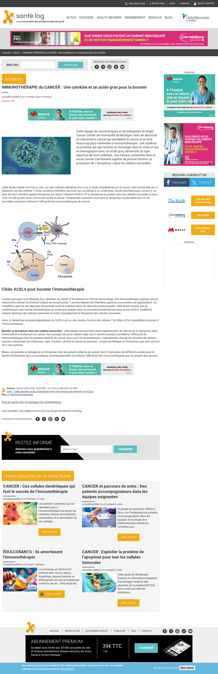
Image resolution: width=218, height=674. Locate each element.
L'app (172, 3)
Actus (71, 17)
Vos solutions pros (203, 230)
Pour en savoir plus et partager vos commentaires (31, 402)
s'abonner (146, 647)
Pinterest (109, 66)
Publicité (120, 631)
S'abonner (125, 449)
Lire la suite (49, 531)
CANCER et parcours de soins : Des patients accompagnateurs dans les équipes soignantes (114, 491)
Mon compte (206, 3)
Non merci (187, 667)
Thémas (184, 3)
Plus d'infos (67, 668)
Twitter (103, 66)
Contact (147, 631)
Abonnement (135, 17)
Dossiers (86, 17)
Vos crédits (203, 215)
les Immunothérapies (22, 394)
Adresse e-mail (70, 443)
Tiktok (116, 66)
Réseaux (155, 17)
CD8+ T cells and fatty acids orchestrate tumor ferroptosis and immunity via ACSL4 (50, 391)
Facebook (97, 66)
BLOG (168, 17)
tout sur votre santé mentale (203, 201)
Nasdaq (186, 15)
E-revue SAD (157, 3)
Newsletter (72, 631)
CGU (133, 631)
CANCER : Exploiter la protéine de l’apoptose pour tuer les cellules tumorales (113, 557)
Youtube (63, 418)
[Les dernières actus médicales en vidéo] (189, 285)
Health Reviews (109, 17)
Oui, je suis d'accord (165, 668)
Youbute (122, 66)
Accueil (6, 52)
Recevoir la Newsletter (189, 175)
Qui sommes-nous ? (96, 631)
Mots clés (12, 64)
